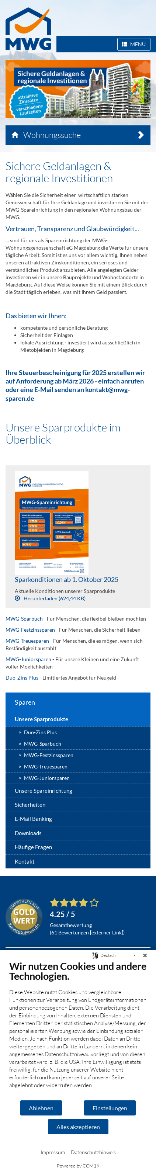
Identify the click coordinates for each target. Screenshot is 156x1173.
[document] (78, 1030)
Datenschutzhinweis (93, 1152)
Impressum (53, 1152)
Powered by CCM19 (78, 1166)
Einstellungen (110, 1107)
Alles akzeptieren (78, 1126)
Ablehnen (41, 1107)
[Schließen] (144, 955)
